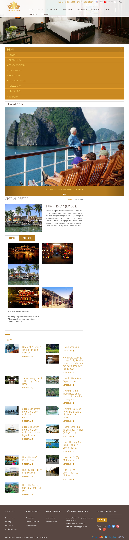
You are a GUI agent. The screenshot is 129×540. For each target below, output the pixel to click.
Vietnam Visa (50, 518)
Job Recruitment (11, 529)
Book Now (45, 14)
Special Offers (82, 10)
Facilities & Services (16, 80)
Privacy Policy (14, 60)
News (108, 10)
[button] (14, 151)
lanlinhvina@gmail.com (85, 2)
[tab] (64, 54)
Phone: (68, 523)
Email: (68, 527)
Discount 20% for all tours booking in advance (64, 189)
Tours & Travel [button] (64, 91)
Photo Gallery (96, 10)
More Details (27, 356)
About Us (40, 10)
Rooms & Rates (52, 10)
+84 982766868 (69, 2)
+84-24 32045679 (78, 523)
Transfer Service (51, 522)
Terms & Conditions (16, 65)
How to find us (14, 70)
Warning (8, 522)
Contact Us (33, 14)
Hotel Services (14, 86)
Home (31, 10)
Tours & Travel (67, 10)
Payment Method (31, 525)
